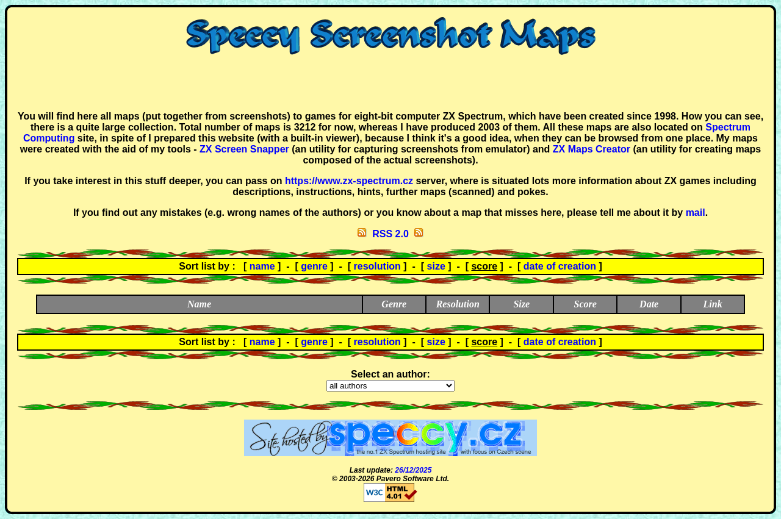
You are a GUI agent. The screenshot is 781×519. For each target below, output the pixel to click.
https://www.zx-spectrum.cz (349, 181)
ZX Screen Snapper (244, 149)
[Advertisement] (390, 83)
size (436, 266)
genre (314, 266)
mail (695, 212)
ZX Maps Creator (591, 149)
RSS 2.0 (390, 234)
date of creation (560, 266)
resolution (377, 266)
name (262, 266)
